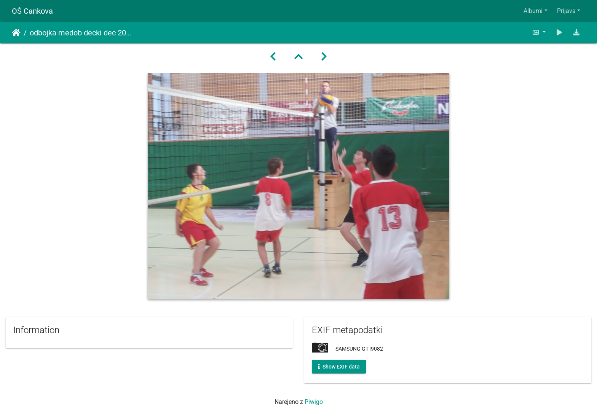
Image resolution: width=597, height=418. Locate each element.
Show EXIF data (339, 367)
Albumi (533, 10)
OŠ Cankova (32, 11)
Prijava (566, 10)
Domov (16, 32)
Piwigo (314, 401)
